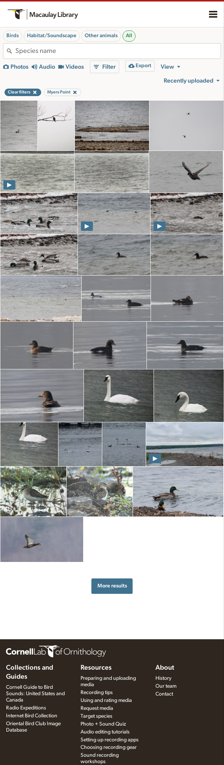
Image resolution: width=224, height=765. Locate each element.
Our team (165, 686)
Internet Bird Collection (31, 715)
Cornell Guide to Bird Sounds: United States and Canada (35, 694)
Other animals (101, 35)
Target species (96, 716)
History (163, 678)
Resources (96, 667)
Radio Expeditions (26, 708)
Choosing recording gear (109, 747)
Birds (12, 35)
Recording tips (97, 692)
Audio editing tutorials (105, 732)
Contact (164, 694)
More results (112, 586)
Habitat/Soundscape (51, 35)
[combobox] (118, 51)
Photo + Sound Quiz (103, 724)
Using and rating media (106, 700)
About (164, 667)
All (129, 35)
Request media (97, 708)
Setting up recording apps (110, 739)
